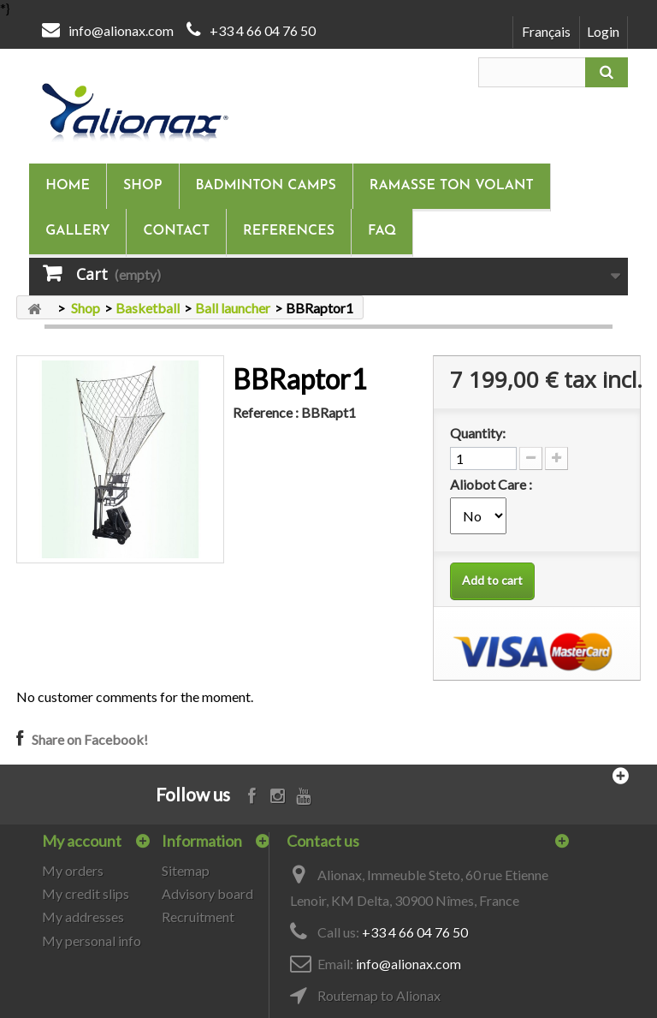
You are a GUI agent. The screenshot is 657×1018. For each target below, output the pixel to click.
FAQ (382, 231)
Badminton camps (266, 186)
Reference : (266, 412)
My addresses (83, 916)
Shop (142, 186)
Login (603, 31)
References (288, 231)
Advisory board (207, 893)
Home (67, 186)
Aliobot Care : (492, 484)
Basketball (147, 308)
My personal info (91, 940)
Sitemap (186, 870)
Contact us (323, 840)
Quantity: (478, 433)
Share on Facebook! (90, 739)
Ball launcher (232, 308)
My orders (73, 870)
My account (81, 840)
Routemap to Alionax (379, 995)
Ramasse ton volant (452, 186)
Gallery (77, 231)
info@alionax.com (121, 30)
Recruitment (198, 916)
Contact (176, 231)
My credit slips (85, 893)
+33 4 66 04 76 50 (263, 30)
